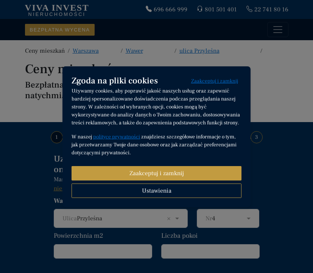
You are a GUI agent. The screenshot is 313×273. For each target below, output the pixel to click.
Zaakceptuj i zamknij (214, 81)
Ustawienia (156, 191)
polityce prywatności (116, 136)
